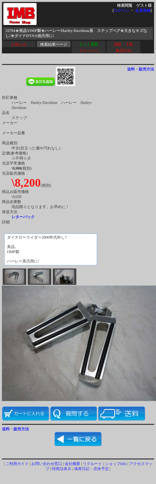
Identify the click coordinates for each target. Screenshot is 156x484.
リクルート (92, 464)
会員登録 (142, 10)
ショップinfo (116, 464)
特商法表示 (61, 469)
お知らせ (18, 44)
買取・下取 (123, 44)
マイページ (88, 51)
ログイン (121, 10)
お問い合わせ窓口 (46, 464)
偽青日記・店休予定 (91, 469)
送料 (131, 69)
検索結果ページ (53, 44)
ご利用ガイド (17, 464)
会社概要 (72, 464)
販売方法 (123, 51)
